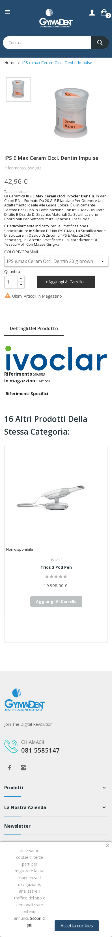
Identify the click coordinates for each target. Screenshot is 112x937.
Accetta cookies (77, 926)
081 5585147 (40, 750)
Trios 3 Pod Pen (56, 567)
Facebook (9, 768)
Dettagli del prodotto (34, 328)
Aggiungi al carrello (66, 281)
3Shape (56, 559)
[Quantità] (11, 282)
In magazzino (19, 380)
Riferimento (18, 374)
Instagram (23, 768)
